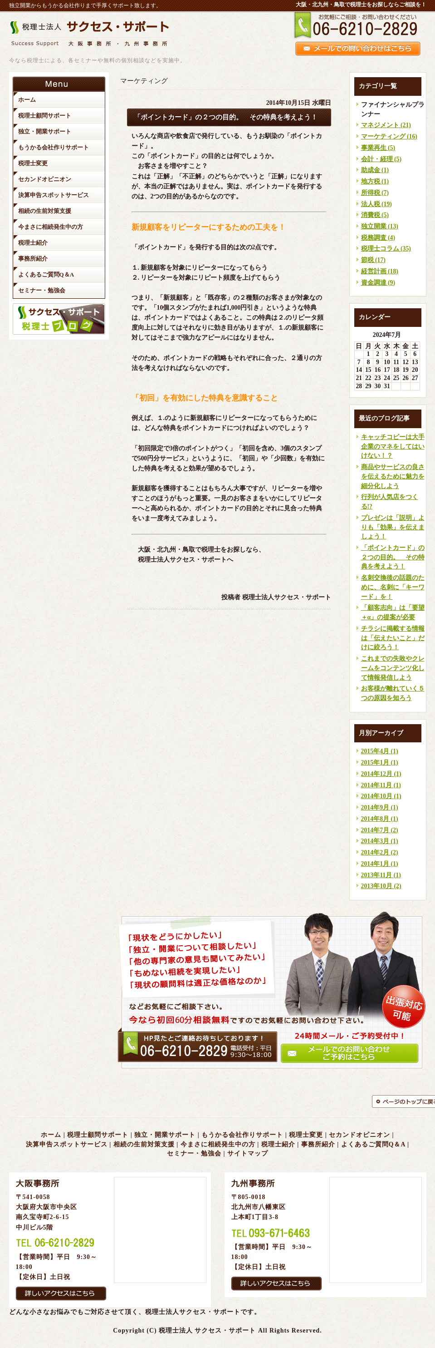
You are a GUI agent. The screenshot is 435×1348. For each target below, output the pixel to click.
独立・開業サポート (165, 1134)
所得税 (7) (375, 192)
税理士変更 (306, 1134)
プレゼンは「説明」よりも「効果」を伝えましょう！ (393, 527)
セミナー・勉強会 (194, 1153)
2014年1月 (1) (379, 863)
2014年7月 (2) (379, 830)
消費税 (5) (375, 215)
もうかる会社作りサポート (242, 1134)
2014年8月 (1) (379, 818)
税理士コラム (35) (386, 248)
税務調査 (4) (378, 237)
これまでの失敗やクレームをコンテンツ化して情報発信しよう (393, 668)
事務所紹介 (318, 1144)
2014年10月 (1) (381, 796)
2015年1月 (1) (379, 762)
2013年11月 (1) (381, 875)
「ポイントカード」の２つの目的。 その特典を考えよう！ (393, 557)
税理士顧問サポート (97, 1134)
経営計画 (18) (379, 271)
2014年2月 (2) (379, 852)
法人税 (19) (376, 204)
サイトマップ (247, 1153)
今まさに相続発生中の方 (218, 1144)
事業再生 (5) (378, 147)
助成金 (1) (375, 170)
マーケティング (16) (389, 136)
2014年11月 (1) (381, 785)
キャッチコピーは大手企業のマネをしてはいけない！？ (393, 446)
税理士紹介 (278, 1144)
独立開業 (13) (379, 226)
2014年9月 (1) (379, 807)
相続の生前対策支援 (144, 1144)
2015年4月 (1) (379, 751)
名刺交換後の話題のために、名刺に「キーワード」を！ (393, 587)
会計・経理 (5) (381, 159)
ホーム (51, 1134)
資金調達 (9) (378, 282)
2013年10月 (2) (381, 886)
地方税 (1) (375, 181)
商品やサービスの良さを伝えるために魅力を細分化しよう (393, 476)
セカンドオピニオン (359, 1134)
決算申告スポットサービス (67, 1144)
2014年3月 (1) (379, 841)
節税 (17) (373, 260)
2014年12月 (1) (381, 773)
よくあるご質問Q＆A (373, 1144)
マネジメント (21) (386, 125)
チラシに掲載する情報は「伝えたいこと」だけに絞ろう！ (393, 638)
